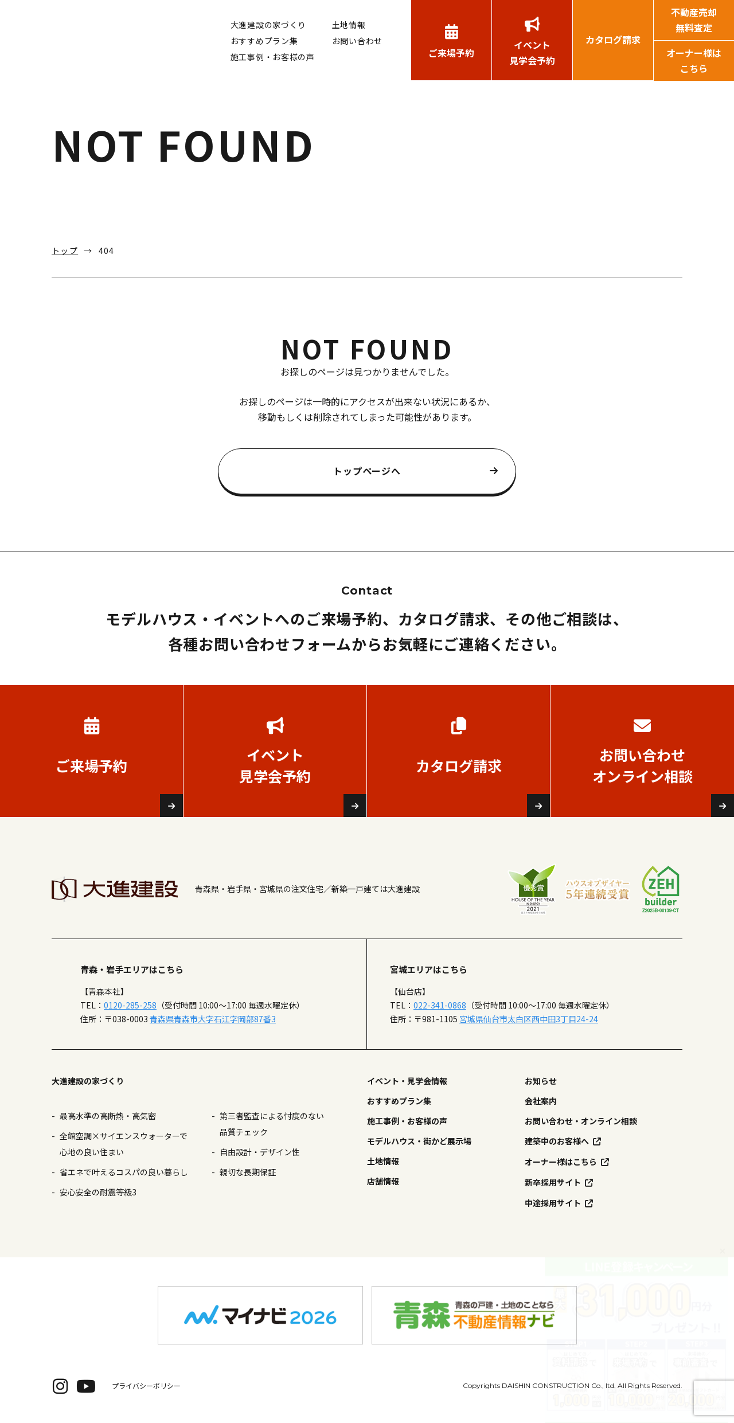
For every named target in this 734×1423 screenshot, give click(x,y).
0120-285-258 (130, 1005)
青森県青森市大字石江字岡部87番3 (213, 1019)
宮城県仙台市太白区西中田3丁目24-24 (528, 1019)
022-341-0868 (439, 1005)
